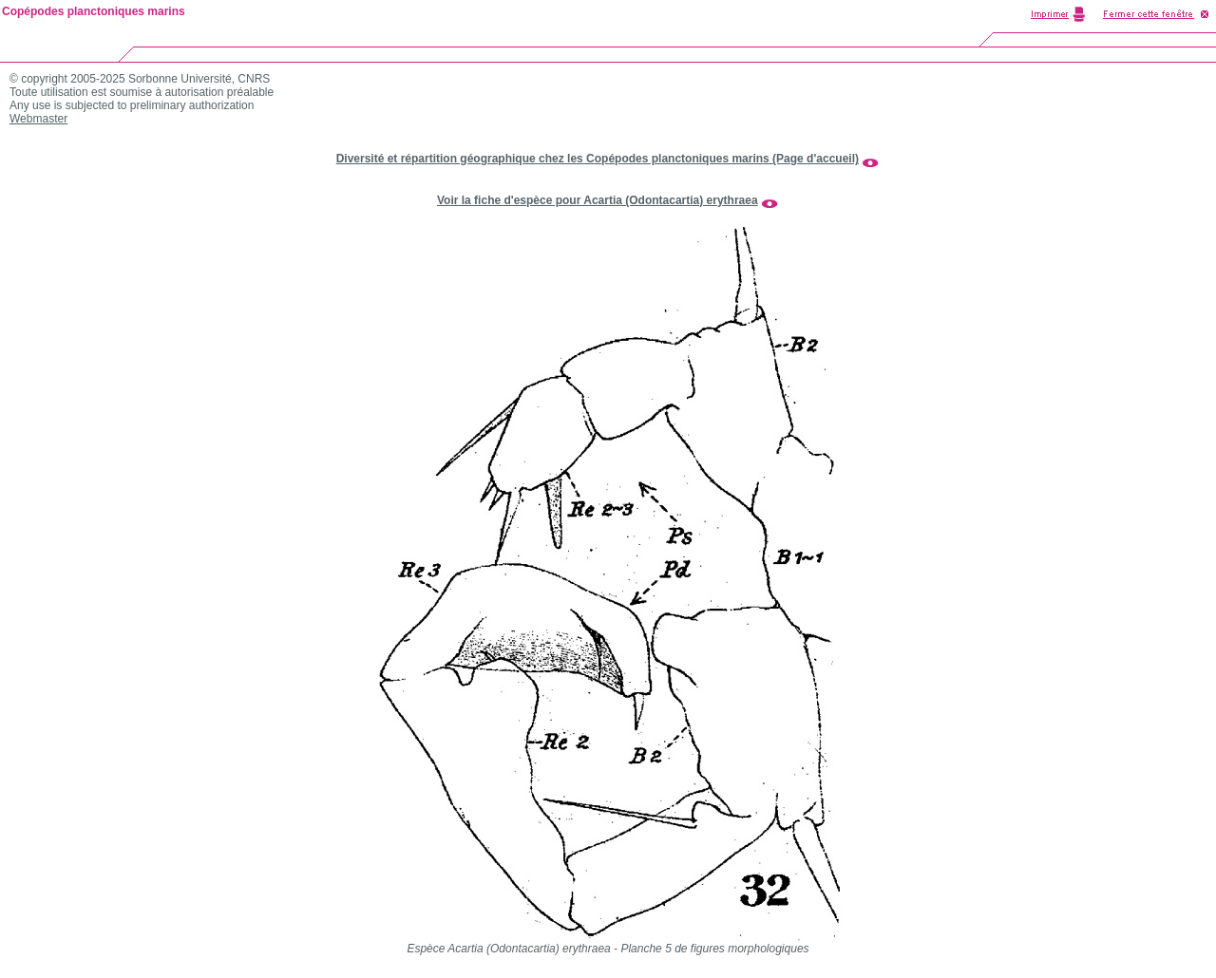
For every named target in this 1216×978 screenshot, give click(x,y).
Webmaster (38, 118)
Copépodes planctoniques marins (93, 11)
